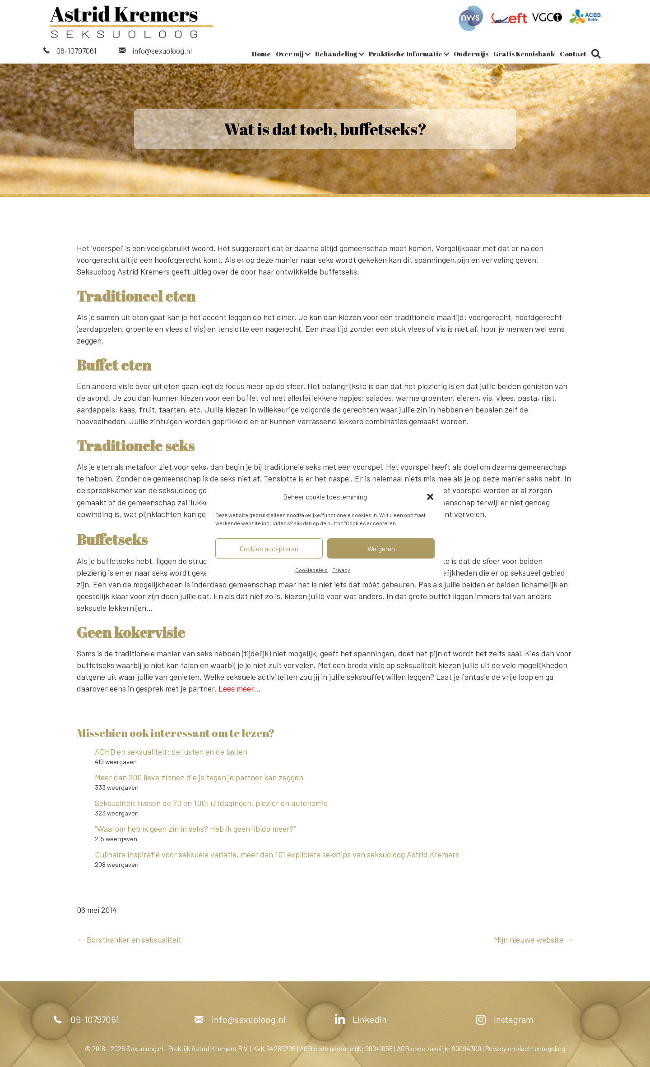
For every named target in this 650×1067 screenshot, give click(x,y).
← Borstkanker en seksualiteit (129, 939)
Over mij (290, 53)
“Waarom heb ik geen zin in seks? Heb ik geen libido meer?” (195, 828)
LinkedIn (370, 1018)
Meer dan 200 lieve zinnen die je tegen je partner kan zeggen (199, 777)
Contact (573, 53)
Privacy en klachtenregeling (525, 1048)
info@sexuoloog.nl (162, 50)
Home (261, 53)
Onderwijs (471, 53)
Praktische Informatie (405, 53)
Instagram (514, 1018)
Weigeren (381, 549)
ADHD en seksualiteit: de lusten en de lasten (172, 751)
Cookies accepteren (269, 549)
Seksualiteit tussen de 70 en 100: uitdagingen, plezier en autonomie (211, 802)
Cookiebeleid (311, 570)
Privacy (341, 570)
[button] (430, 496)
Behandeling (336, 53)
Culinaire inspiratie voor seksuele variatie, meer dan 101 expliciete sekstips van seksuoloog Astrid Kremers (277, 854)
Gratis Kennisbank (524, 53)
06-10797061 (76, 50)
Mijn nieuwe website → (533, 939)
